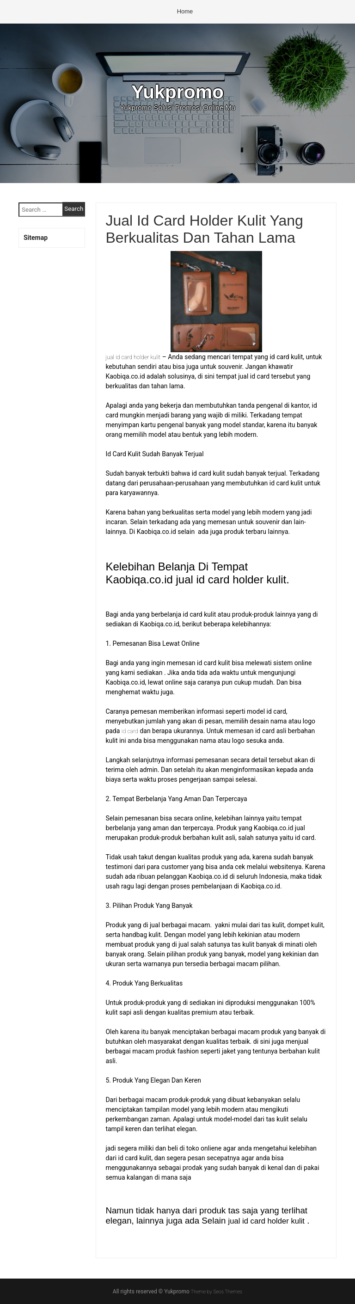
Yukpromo (177, 91)
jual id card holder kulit (136, 357)
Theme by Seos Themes (216, 1291)
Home (185, 11)
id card (131, 731)
